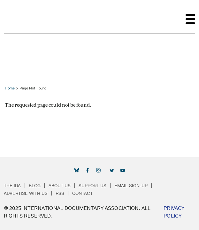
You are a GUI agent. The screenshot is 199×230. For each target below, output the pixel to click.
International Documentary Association (15, 16)
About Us (60, 185)
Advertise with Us (26, 193)
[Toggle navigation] (190, 16)
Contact (82, 193)
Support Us (92, 185)
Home (10, 88)
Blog (35, 185)
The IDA (12, 185)
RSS (60, 193)
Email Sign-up (131, 185)
